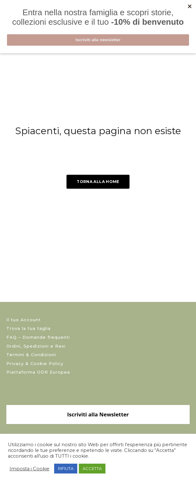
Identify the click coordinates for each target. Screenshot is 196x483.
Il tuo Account (23, 319)
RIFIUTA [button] (65, 468)
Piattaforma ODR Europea (38, 372)
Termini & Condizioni (31, 354)
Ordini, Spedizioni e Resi (36, 346)
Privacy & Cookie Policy (34, 363)
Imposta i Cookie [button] (29, 469)
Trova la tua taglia (28, 328)
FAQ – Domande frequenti (38, 337)
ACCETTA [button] (92, 468)
